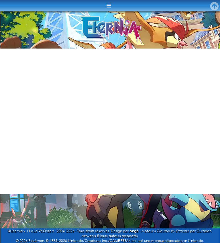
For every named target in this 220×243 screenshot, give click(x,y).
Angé (134, 230)
